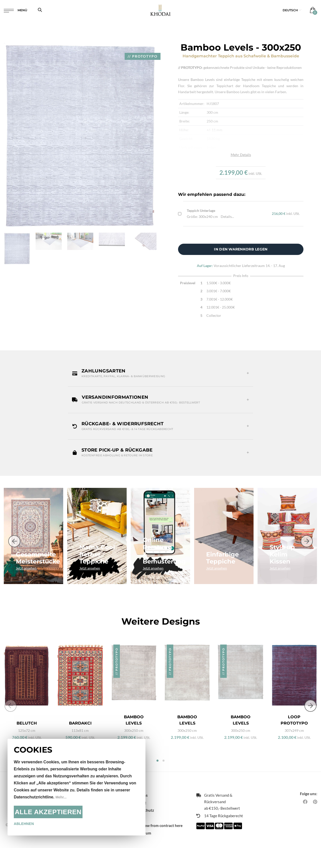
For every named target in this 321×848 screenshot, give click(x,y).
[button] (292, 12)
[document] (76, 787)
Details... (227, 216)
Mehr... (61, 797)
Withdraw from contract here (157, 816)
